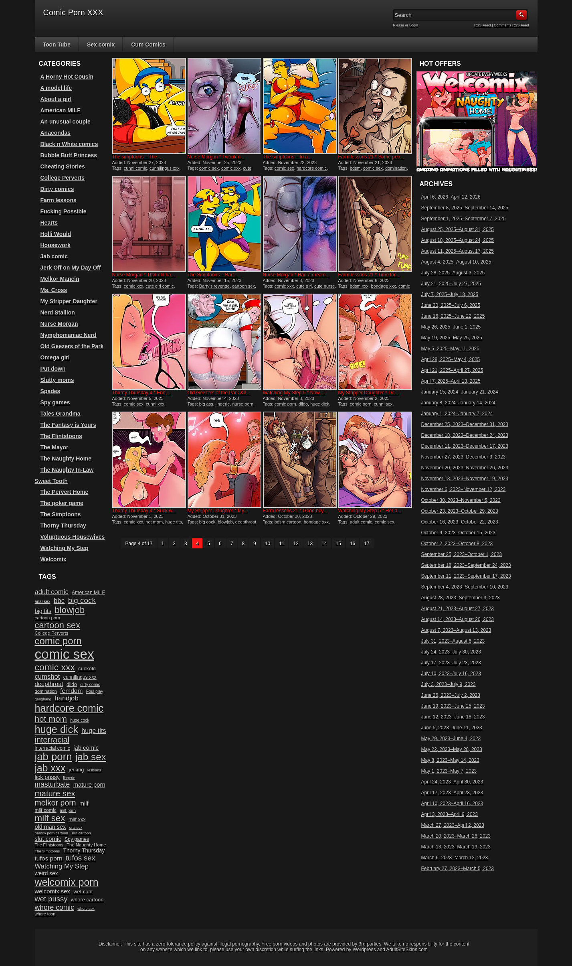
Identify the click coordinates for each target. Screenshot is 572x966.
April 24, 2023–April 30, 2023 (452, 782)
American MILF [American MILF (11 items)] (88, 592)
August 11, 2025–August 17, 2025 (457, 251)
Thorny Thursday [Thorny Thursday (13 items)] (84, 851)
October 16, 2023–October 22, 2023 (459, 522)
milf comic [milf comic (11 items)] (46, 810)
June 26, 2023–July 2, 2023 (450, 695)
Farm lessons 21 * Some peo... (371, 157)
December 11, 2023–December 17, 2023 (464, 446)
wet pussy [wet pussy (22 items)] (51, 899)
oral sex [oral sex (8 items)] (76, 828)
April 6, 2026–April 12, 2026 (451, 197)
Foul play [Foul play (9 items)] (94, 691)
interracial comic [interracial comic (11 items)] (52, 748)
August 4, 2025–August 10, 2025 (456, 262)
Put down (53, 368)
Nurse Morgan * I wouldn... (216, 157)
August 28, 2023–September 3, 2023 (460, 598)
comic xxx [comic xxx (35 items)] (55, 667)
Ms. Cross (53, 290)
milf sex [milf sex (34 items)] (50, 818)
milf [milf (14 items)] (83, 803)
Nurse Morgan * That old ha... (143, 275)
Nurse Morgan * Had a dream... (296, 275)
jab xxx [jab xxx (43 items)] (50, 768)
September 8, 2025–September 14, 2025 (465, 208)
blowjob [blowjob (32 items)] (70, 610)
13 (310, 543)
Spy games (55, 402)
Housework (55, 245)
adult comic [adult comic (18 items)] (52, 592)
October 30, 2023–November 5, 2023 (461, 500)
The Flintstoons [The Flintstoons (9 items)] (49, 845)
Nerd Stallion (57, 312)
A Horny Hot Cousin (66, 76)
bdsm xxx (359, 286)
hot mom (154, 522)
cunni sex (383, 404)
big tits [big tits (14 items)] (43, 611)
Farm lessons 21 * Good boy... (295, 510)
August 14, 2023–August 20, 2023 (457, 619)
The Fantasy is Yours (68, 425)
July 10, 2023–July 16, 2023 (451, 673)
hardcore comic (312, 168)
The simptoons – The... (137, 157)
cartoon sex (243, 286)
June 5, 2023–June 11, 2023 (451, 728)
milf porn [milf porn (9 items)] (68, 810)
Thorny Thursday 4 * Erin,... (141, 393)
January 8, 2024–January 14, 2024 (458, 403)
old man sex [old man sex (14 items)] (50, 827)
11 (281, 543)
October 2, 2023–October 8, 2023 (457, 543)
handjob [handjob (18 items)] (66, 698)
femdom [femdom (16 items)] (71, 690)
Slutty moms (57, 380)
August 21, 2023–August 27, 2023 (457, 608)
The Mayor (54, 447)
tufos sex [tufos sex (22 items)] (80, 858)
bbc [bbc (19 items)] (59, 601)
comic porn (285, 404)
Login (413, 25)
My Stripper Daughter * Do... (368, 393)
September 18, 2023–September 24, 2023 (466, 565)
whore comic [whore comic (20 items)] (55, 907)
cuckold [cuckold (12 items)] (87, 669)
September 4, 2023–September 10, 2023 (465, 587)
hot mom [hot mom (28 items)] (51, 718)
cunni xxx (155, 404)
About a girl (56, 99)
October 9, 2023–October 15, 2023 (458, 533)
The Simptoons (60, 514)
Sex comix (101, 44)
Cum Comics (148, 44)
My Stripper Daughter (68, 301)
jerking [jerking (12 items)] (76, 770)
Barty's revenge (214, 286)
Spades (50, 391)
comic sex (209, 168)
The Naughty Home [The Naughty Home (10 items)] (86, 844)
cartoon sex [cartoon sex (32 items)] (58, 625)
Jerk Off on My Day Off (70, 267)
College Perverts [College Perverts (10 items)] (52, 633)
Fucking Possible (63, 211)
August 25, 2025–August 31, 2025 (457, 229)
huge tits (173, 522)
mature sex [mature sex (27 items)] (55, 793)
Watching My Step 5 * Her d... (370, 510)
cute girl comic (160, 286)
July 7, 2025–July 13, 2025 (450, 294)
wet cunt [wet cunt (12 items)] (83, 892)
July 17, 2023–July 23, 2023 (451, 663)
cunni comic (135, 168)
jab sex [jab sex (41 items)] (90, 756)
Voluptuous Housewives (72, 537)
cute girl (304, 286)
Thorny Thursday (63, 525)
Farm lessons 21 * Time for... (369, 275)
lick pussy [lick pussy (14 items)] (47, 777)
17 (366, 543)
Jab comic (54, 256)
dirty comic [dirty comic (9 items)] (90, 684)
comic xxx (231, 168)
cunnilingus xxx (165, 168)
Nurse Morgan (59, 324)
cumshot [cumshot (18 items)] (47, 676)
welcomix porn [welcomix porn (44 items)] (67, 882)
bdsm (355, 168)
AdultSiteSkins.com (407, 949)
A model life (56, 88)
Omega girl (55, 357)
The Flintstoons (61, 436)
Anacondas (55, 133)
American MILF (60, 110)
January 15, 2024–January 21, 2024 (459, 392)
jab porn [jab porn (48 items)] (53, 756)
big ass (206, 404)
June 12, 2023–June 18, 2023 (453, 717)
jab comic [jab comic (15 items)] (86, 748)
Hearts (49, 222)
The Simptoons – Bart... (213, 275)
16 (352, 543)
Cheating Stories (62, 166)
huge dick (319, 404)
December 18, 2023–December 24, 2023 (464, 435)
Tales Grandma (60, 413)
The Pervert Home (64, 492)
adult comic (361, 522)
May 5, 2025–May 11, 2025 (450, 348)
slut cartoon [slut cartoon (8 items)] (81, 833)
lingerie (223, 404)
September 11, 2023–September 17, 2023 (466, 576)
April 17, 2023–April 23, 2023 (452, 793)
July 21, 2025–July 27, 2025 (451, 283)
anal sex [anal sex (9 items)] (43, 601)
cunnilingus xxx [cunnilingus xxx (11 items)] (80, 677)
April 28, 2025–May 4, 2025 (450, 359)
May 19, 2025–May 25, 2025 (451, 338)
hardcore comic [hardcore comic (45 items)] (69, 708)
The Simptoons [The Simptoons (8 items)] (47, 851)
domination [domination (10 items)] (46, 691)
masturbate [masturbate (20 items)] (52, 784)
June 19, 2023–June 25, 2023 (453, 706)
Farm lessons (58, 200)
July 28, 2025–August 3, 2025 (453, 273)
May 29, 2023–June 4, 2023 (451, 738)
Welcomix (53, 559)
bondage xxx (383, 286)
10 (267, 543)
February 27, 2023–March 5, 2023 (457, 868)
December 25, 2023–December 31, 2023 (464, 424)
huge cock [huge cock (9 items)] (79, 720)
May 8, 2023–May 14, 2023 (450, 760)
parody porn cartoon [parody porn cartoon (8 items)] (52, 833)
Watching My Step (64, 548)
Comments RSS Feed (511, 25)
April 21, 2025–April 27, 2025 (452, 370)
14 (324, 543)
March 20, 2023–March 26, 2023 (456, 836)
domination (396, 168)
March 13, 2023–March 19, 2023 (456, 847)
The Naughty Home (66, 458)
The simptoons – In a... (287, 157)
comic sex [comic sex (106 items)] (64, 654)
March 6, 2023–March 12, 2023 (454, 857)
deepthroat (246, 522)
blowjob (225, 522)
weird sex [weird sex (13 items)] (46, 874)
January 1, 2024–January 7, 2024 (457, 413)
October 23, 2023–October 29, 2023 (459, 511)
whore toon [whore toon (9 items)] (45, 914)
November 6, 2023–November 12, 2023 (463, 489)
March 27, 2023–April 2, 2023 (452, 825)
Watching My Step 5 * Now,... (294, 393)
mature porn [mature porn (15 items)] (89, 784)
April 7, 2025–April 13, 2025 (451, 381)
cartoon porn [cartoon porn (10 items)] (48, 617)
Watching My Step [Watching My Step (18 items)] (62, 866)
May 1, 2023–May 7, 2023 (449, 771)
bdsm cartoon (288, 522)
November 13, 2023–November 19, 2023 (464, 478)
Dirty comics (57, 189)
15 (338, 543)
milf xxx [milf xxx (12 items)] (77, 819)
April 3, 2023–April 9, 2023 (449, 814)
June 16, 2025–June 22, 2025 (453, 316)
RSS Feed (482, 25)
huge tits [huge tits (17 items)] (93, 730)
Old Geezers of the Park (72, 346)
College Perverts (62, 178)
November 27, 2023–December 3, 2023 (463, 457)
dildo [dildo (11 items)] (72, 684)
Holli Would (55, 234)
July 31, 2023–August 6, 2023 (453, 641)
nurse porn (242, 404)
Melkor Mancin (59, 279)
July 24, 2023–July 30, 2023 (451, 652)
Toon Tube (57, 44)
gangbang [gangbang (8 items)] (43, 699)
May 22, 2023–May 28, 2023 (451, 749)
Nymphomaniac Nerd (68, 335)
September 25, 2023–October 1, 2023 (461, 554)
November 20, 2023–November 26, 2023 (464, 468)
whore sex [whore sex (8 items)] (86, 909)
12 (295, 543)
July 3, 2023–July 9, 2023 (448, 684)
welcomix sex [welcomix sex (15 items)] (52, 891)
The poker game (61, 503)
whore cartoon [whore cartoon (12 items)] (87, 900)
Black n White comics (69, 144)
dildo (303, 404)
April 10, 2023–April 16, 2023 (452, 803)
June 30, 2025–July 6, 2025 (450, 305)
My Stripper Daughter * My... (218, 510)
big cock (207, 522)
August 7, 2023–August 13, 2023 (456, 630)
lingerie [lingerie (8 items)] (69, 778)
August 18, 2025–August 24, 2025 (457, 240)
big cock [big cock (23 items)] (82, 600)
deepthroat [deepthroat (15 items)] (49, 684)
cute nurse (324, 286)
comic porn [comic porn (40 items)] (58, 640)
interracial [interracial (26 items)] (52, 739)
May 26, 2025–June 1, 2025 (451, 327)
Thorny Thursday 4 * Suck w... (144, 510)
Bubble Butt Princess (68, 155)
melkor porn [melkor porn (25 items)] (55, 802)
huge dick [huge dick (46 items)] (56, 729)
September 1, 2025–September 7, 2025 (463, 218)
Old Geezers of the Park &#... (219, 393)
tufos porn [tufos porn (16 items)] (49, 858)
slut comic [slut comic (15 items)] (48, 839)
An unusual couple (65, 121)
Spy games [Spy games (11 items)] (77, 839)
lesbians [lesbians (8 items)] (94, 770)
